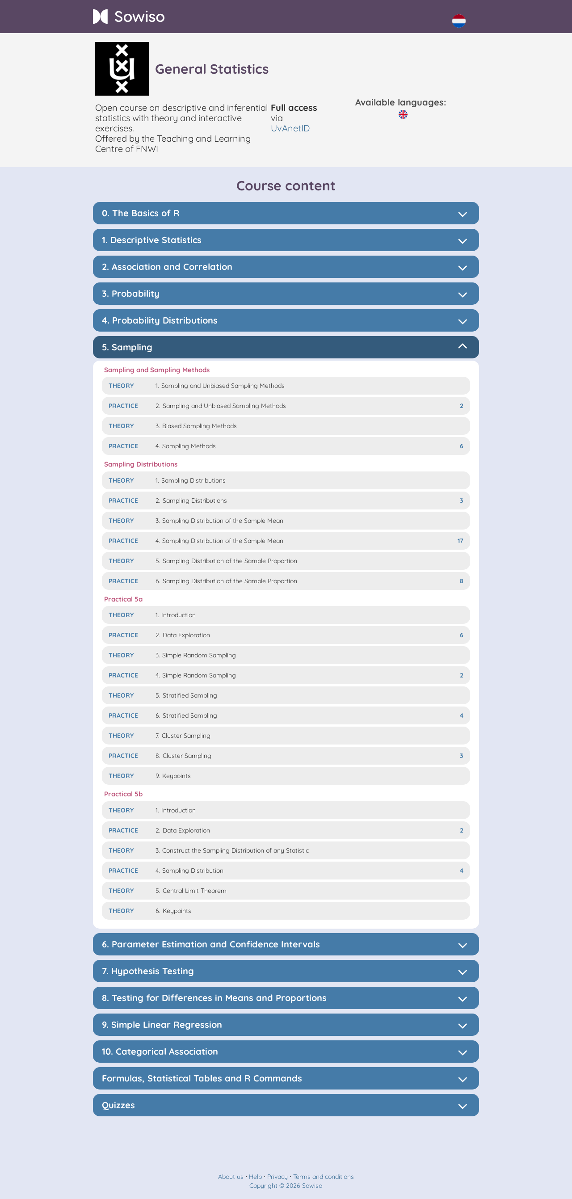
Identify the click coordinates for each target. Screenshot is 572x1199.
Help (255, 1177)
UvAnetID (290, 128)
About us (231, 1177)
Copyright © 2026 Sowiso (285, 1186)
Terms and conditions (323, 1177)
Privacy (277, 1177)
